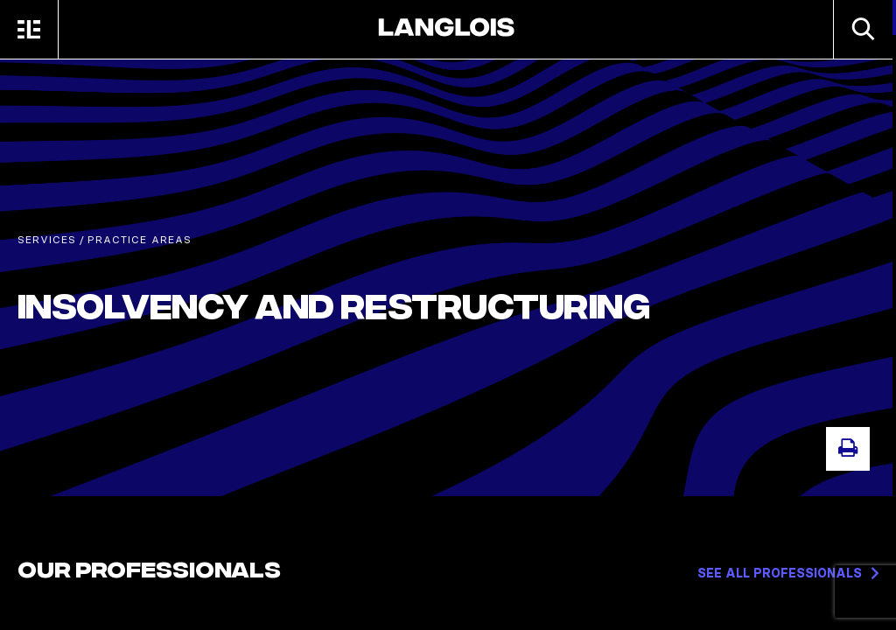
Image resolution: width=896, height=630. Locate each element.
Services (47, 239)
